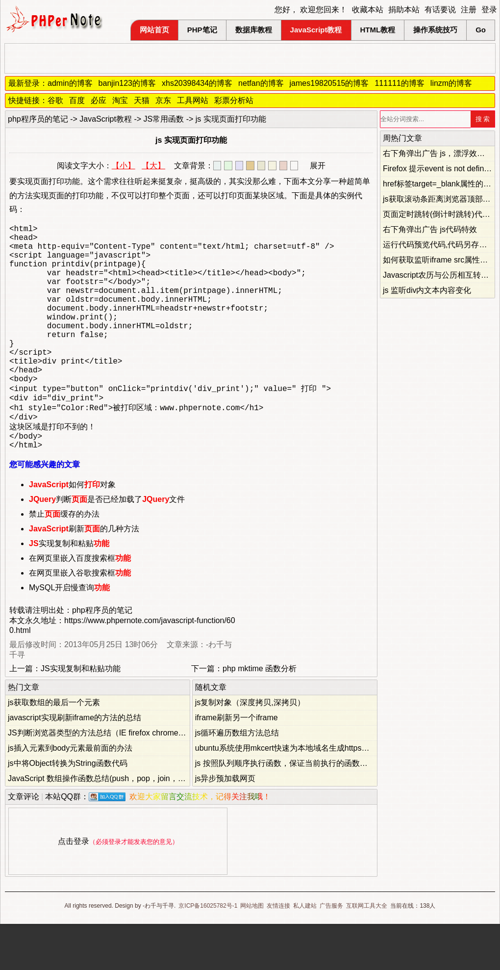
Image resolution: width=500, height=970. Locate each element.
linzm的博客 (451, 83)
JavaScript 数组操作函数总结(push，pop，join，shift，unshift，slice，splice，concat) (158, 824)
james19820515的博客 (329, 83)
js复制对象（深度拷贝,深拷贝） (250, 748)
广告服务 (331, 951)
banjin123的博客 (127, 83)
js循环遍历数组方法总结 (237, 779)
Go (480, 30)
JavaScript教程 (316, 30)
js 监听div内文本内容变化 (427, 290)
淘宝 (120, 100)
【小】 (123, 165)
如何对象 (72, 530)
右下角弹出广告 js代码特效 (430, 229)
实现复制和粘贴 (69, 589)
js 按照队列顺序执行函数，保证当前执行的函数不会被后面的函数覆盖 (316, 809)
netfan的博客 (260, 83)
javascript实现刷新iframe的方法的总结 (74, 764)
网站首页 (154, 30)
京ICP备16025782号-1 (207, 951)
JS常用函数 (164, 119)
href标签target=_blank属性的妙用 (441, 184)
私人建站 (305, 951)
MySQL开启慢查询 (69, 633)
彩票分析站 (233, 100)
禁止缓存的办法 (64, 560)
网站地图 (252, 951)
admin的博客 (70, 83)
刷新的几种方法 (84, 575)
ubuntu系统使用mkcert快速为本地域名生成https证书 (286, 794)
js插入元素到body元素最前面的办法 (70, 794)
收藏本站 (367, 9)
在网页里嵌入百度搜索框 (80, 604)
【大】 (153, 165)
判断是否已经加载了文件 (107, 545)
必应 (98, 100)
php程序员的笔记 (38, 119)
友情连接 (278, 951)
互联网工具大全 (366, 951)
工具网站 (192, 100)
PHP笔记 (202, 30)
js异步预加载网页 (225, 824)
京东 (163, 100)
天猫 (142, 100)
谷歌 (55, 100)
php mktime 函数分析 (260, 714)
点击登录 (73, 887)
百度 (77, 100)
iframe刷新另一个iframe (236, 764)
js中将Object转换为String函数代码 (67, 809)
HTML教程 (378, 30)
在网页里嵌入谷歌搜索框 (80, 619)
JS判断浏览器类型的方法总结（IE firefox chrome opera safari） (119, 779)
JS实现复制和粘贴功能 (81, 714)
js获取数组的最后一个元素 (54, 748)
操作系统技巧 (435, 30)
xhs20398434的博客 (197, 83)
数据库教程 (253, 30)
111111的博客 (399, 83)
